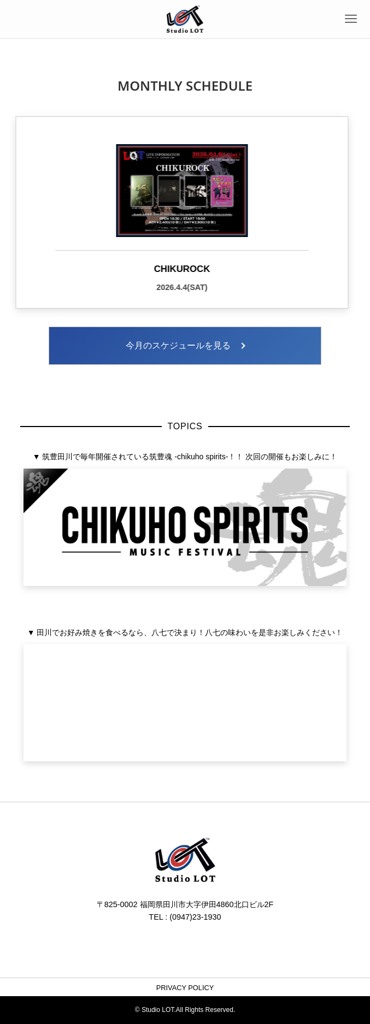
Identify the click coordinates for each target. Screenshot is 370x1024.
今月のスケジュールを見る (178, 345)
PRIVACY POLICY (185, 988)
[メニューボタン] (351, 19)
